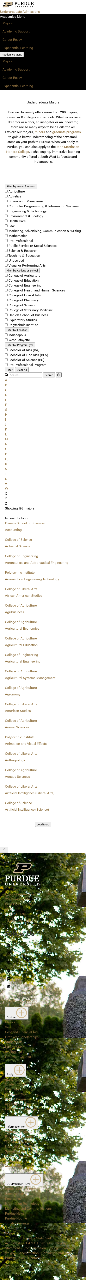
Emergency (13, 1198)
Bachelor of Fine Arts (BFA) (28, 354)
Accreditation (29, 1252)
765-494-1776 (15, 913)
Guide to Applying (18, 1084)
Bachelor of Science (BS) (26, 359)
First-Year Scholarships (22, 1036)
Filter (10, 370)
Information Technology (22, 1203)
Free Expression (34, 1247)
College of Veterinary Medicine (30, 310)
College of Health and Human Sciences (36, 290)
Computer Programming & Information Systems (43, 206)
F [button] (6, 404)
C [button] (6, 389)
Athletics (14, 196)
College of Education (23, 280)
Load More (43, 824)
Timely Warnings (17, 1223)
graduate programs (66, 131)
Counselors (13, 1161)
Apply (16, 1070)
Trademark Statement (35, 1238)
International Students (21, 1146)
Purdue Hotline (16, 1218)
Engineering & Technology (27, 211)
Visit (8, 1027)
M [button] (6, 439)
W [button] (6, 488)
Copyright (12, 1233)
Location (17, 330)
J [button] (5, 424)
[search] (25, 374)
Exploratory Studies (22, 319)
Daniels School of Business (28, 314)
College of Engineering (25, 285)
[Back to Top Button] (4, 850)
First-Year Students (19, 1136)
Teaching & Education (24, 255)
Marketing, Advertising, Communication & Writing (44, 230)
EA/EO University (39, 1243)
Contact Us (36, 1257)
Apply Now (13, 1079)
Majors (7, 23)
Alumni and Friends (19, 1166)
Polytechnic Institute (23, 324)
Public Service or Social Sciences (32, 245)
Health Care (17, 220)
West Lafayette (19, 339)
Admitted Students (18, 1131)
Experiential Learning (17, 47)
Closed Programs (17, 1099)
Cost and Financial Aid (21, 1031)
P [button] (6, 453)
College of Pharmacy (23, 300)
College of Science (21, 305)
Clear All (22, 370)
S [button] (6, 468)
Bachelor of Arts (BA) (23, 349)
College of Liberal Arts (24, 295)
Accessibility (14, 1243)
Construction (14, 1193)
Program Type (20, 345)
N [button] (6, 444)
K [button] (6, 429)
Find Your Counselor (20, 1056)
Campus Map (14, 1046)
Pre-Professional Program (27, 364)
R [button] (6, 463)
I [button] (5, 419)
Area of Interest (21, 186)
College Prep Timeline (21, 1108)
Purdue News (15, 1213)
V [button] (6, 483)
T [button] (6, 473)
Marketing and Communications (28, 1208)
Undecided (16, 260)
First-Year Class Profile (21, 1094)
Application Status (18, 1103)
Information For (21, 1122)
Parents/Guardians (19, 1156)
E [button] (6, 399)
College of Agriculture (24, 275)
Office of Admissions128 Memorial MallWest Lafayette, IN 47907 (20, 901)
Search (49, 375)
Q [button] (6, 458)
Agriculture (16, 191)
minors (40, 131)
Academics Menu (12, 54)
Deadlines (12, 1089)
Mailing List (13, 1051)
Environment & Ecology (25, 216)
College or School (22, 270)
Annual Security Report (22, 1188)
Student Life (14, 1041)
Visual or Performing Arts (27, 265)
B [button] (6, 384)
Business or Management (26, 201)
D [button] (6, 394)
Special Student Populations (25, 1151)
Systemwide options (22, 920)
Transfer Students (18, 1141)
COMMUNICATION (24, 1180)
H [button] (6, 414)
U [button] (6, 478)
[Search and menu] (45, 5)
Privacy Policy (15, 1257)
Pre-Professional (20, 240)
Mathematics (17, 235)
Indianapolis (17, 334)
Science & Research (22, 250)
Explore (17, 1013)
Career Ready (12, 39)
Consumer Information (57, 1252)
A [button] (6, 379)
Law (11, 225)
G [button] (6, 409)
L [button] (6, 434)
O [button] (6, 449)
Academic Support (16, 31)
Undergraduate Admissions (20, 11)
